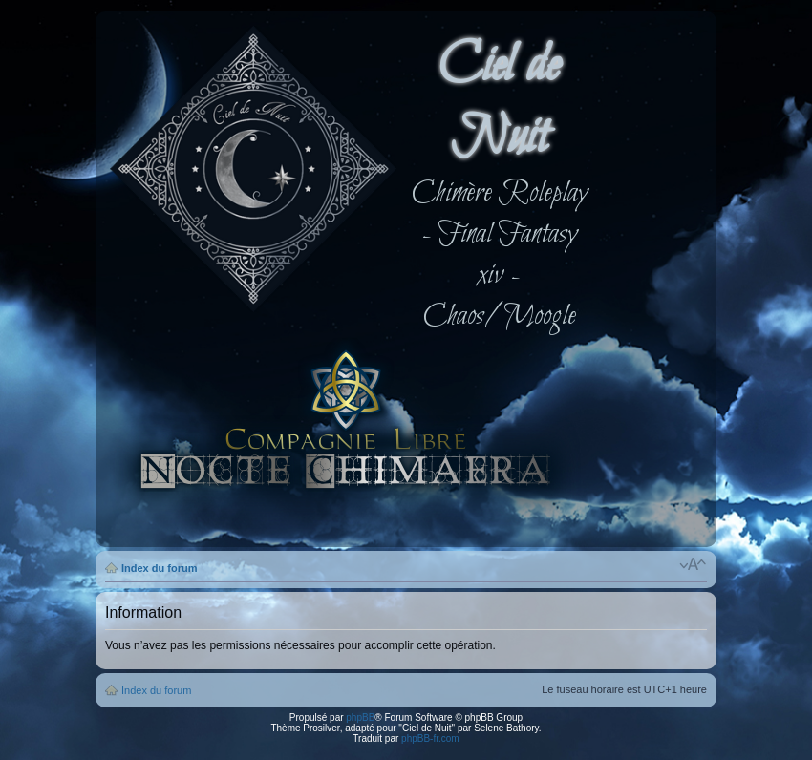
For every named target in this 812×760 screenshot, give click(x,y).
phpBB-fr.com (430, 738)
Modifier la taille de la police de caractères (693, 564)
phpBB (360, 717)
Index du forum (159, 568)
